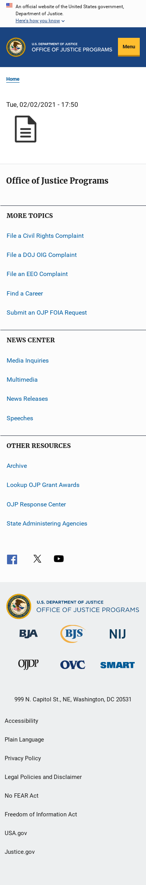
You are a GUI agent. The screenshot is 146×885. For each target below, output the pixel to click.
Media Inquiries (28, 360)
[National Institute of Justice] (117, 640)
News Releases (27, 398)
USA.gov (16, 833)
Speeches (20, 417)
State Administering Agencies (47, 523)
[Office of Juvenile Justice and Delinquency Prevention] (28, 671)
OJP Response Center (36, 504)
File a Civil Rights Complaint (45, 235)
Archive (17, 465)
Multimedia (22, 379)
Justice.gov (20, 851)
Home (12, 79)
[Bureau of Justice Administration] (28, 640)
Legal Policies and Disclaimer (43, 777)
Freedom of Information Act (41, 814)
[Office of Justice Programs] (16, 47)
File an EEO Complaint (37, 274)
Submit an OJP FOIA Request (47, 312)
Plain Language (24, 739)
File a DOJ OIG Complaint (42, 254)
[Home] (72, 47)
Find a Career (25, 293)
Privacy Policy (23, 758)
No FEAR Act (22, 795)
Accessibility (21, 720)
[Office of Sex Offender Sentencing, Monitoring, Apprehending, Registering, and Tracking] (117, 669)
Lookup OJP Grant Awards (43, 485)
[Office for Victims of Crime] (72, 670)
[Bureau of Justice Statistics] (73, 644)
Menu (129, 47)
